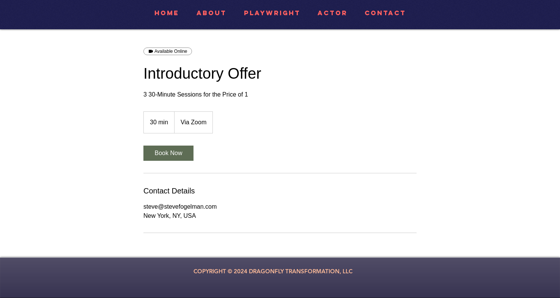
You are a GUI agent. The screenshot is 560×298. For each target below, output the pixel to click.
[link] (168, 153)
